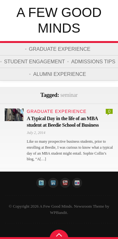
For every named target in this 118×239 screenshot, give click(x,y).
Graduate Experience (59, 49)
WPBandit (58, 212)
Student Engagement (34, 61)
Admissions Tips (93, 61)
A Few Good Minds (59, 20)
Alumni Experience (59, 74)
